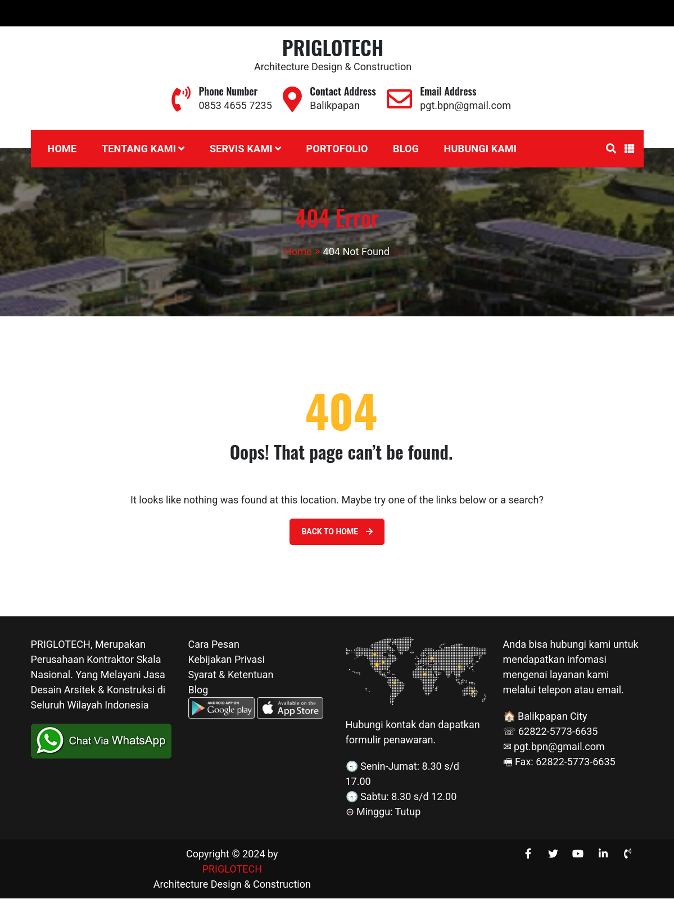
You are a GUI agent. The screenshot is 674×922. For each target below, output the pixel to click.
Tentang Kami (139, 149)
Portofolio (337, 149)
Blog (406, 149)
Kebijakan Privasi (226, 659)
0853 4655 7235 (425, 13)
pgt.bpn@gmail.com (529, 13)
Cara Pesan (213, 644)
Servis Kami (241, 149)
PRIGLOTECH (333, 47)
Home (62, 149)
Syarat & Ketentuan (231, 674)
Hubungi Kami (480, 149)
